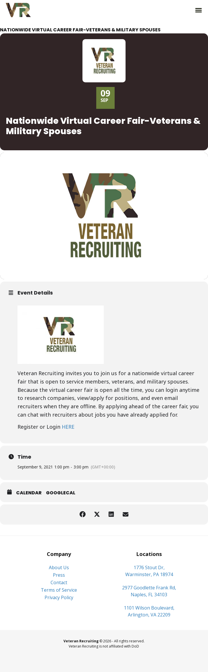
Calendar (29, 492)
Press (59, 575)
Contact (59, 582)
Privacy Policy (59, 597)
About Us (59, 567)
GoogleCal (60, 492)
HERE (68, 426)
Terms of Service (59, 590)
